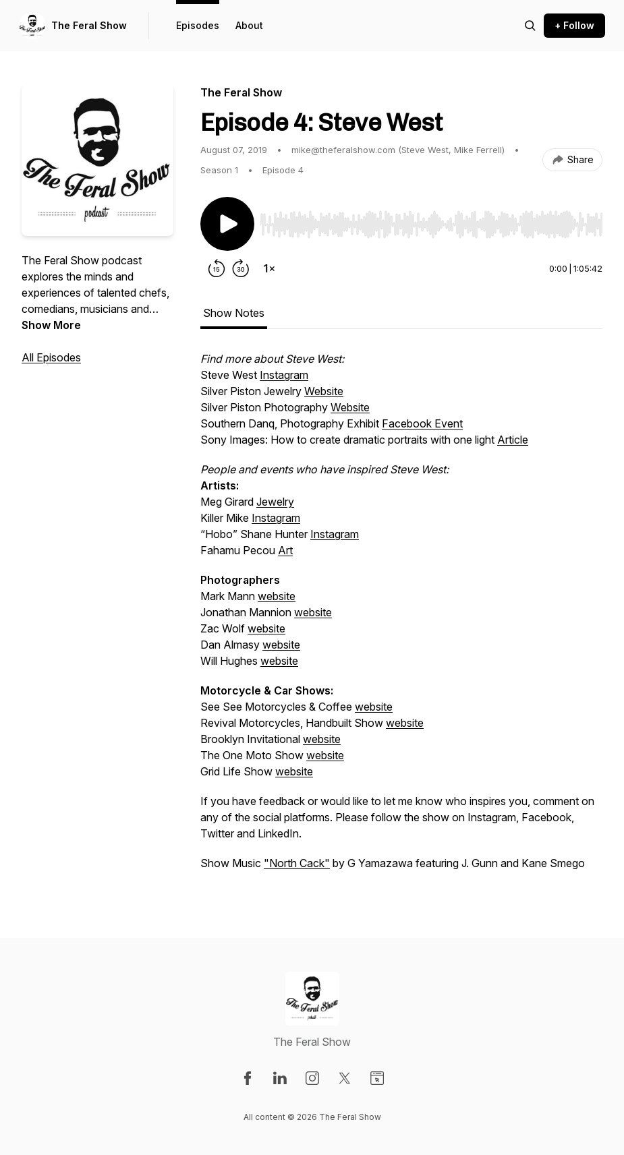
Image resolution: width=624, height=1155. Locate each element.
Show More (51, 325)
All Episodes (51, 357)
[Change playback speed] (269, 268)
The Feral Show (89, 25)
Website (323, 391)
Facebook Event (422, 423)
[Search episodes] (530, 26)
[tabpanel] (401, 618)
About (249, 25)
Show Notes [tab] (233, 313)
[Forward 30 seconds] (240, 268)
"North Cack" (297, 863)
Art (285, 550)
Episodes (197, 25)
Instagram (284, 375)
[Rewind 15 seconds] (216, 268)
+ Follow (574, 25)
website (276, 596)
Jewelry (275, 501)
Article (512, 439)
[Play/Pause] (227, 224)
